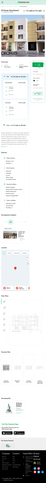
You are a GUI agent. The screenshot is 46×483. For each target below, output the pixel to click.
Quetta (15, 6)
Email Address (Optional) (36, 85)
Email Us (27, 475)
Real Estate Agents (16, 464)
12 (6, 236)
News (13, 458)
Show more (4, 146)
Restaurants (16, 253)
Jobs (3, 460)
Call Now (37, 64)
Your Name (36, 71)
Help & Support (5, 462)
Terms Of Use (5, 469)
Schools (9, 253)
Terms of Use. (40, 100)
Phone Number (37, 78)
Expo (13, 462)
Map (14, 53)
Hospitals (24, 253)
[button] (15, 76)
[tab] (4, 301)
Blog (13, 456)
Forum (13, 460)
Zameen (2, 6)
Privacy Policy (5, 467)
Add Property (15, 467)
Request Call (37, 93)
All (4, 253)
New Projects (9, 6)
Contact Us (4, 458)
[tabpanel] (25, 322)
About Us (4, 456)
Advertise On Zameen (7, 464)
